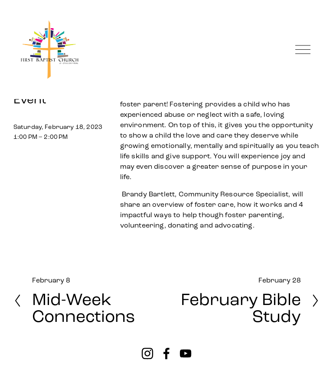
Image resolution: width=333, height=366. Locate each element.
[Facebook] (166, 353)
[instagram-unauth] (147, 353)
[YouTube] (186, 353)
